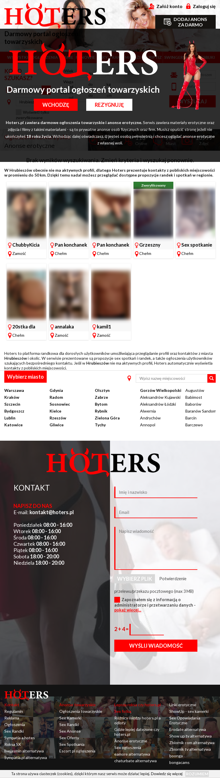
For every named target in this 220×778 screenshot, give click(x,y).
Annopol (147, 424)
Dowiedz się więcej (166, 773)
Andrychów (150, 417)
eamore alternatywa (132, 754)
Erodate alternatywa (187, 729)
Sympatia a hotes (19, 737)
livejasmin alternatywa (24, 750)
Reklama (11, 717)
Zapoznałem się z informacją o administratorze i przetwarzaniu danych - (155, 604)
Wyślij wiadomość (156, 645)
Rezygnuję (109, 105)
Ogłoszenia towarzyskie (80, 711)
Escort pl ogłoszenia (77, 750)
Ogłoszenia (14, 724)
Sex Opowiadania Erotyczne (184, 720)
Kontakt (11, 704)
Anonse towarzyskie (77, 704)
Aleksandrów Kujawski (160, 397)
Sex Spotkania (72, 744)
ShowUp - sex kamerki (189, 711)
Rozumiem (197, 773)
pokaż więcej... (127, 609)
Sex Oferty (69, 737)
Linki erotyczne (182, 704)
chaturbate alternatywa (135, 760)
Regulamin (13, 711)
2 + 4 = (121, 629)
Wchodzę (55, 105)
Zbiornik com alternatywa (192, 742)
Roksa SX (12, 744)
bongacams (179, 762)
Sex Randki (14, 731)
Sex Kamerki (70, 717)
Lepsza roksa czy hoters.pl (137, 704)
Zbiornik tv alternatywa (190, 749)
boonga (176, 755)
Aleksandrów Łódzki (158, 404)
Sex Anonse (70, 731)
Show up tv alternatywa (190, 736)
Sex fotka (122, 711)
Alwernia (148, 411)
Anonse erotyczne (130, 740)
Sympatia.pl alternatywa (25, 757)
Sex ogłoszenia (127, 747)
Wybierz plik (134, 579)
